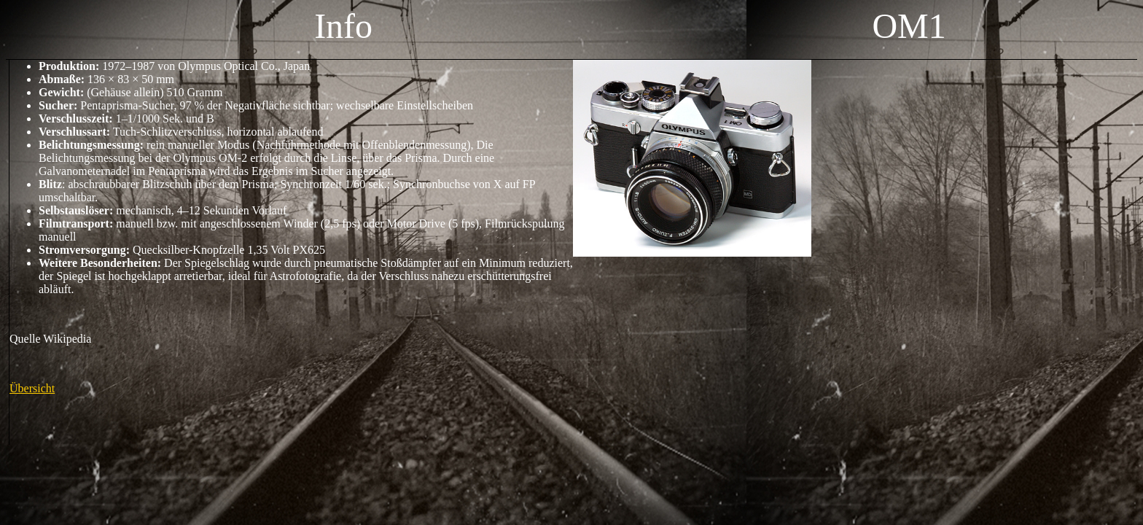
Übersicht (32, 388)
